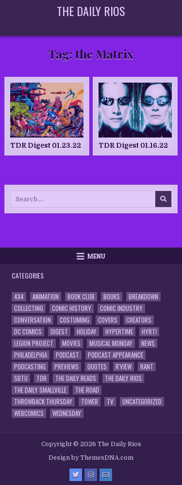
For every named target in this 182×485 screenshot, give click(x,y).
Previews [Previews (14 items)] (66, 366)
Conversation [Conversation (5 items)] (32, 320)
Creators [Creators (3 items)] (138, 320)
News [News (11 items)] (148, 343)
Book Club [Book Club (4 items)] (81, 296)
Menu (96, 256)
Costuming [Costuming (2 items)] (74, 320)
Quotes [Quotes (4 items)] (97, 366)
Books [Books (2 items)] (111, 296)
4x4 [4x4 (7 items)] (19, 296)
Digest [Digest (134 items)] (59, 331)
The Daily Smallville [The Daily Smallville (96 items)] (40, 390)
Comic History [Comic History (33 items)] (71, 308)
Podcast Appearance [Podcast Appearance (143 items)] (115, 355)
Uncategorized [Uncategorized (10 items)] (142, 401)
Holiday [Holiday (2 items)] (87, 331)
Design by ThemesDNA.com (91, 457)
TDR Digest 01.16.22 (133, 145)
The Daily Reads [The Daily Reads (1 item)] (75, 378)
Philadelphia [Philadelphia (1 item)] (30, 355)
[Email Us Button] (105, 474)
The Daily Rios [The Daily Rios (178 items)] (123, 378)
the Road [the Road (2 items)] (87, 390)
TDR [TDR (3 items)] (41, 378)
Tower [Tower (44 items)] (89, 401)
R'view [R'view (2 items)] (124, 366)
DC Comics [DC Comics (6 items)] (28, 331)
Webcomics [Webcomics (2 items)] (29, 413)
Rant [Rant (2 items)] (146, 366)
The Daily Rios (91, 10)
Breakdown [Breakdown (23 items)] (143, 296)
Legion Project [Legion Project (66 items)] (33, 343)
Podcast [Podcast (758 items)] (67, 355)
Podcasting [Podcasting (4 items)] (30, 366)
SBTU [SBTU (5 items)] (21, 378)
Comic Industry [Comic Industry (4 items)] (121, 308)
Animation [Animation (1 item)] (46, 296)
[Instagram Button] (90, 474)
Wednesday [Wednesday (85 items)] (66, 413)
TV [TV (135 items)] (110, 401)
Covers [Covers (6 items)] (107, 320)
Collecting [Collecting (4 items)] (28, 308)
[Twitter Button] (75, 474)
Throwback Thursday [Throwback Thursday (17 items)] (43, 401)
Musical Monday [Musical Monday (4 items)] (110, 343)
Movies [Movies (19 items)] (71, 343)
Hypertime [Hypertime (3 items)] (119, 331)
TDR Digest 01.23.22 (45, 145)
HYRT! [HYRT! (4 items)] (149, 331)
